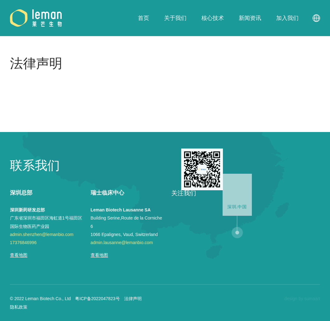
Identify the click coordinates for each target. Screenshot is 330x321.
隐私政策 (18, 306)
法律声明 (133, 298)
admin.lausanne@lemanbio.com (122, 242)
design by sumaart (302, 298)
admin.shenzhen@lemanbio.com (41, 234)
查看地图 (18, 255)
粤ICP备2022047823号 (97, 298)
